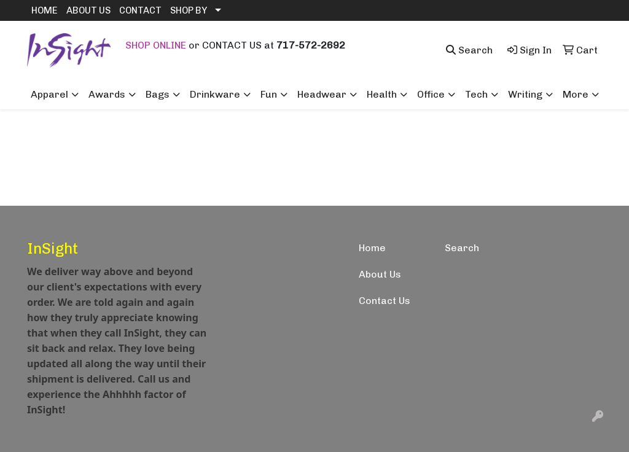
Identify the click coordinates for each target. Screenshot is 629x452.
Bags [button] (158, 94)
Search (462, 248)
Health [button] (382, 94)
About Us (380, 274)
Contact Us (384, 300)
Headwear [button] (321, 94)
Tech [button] (476, 94)
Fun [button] (268, 94)
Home (372, 248)
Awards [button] (106, 94)
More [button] (575, 94)
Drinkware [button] (215, 94)
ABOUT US (88, 10)
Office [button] (431, 94)
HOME (44, 10)
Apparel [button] (49, 94)
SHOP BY (188, 10)
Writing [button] (525, 94)
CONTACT (140, 10)
